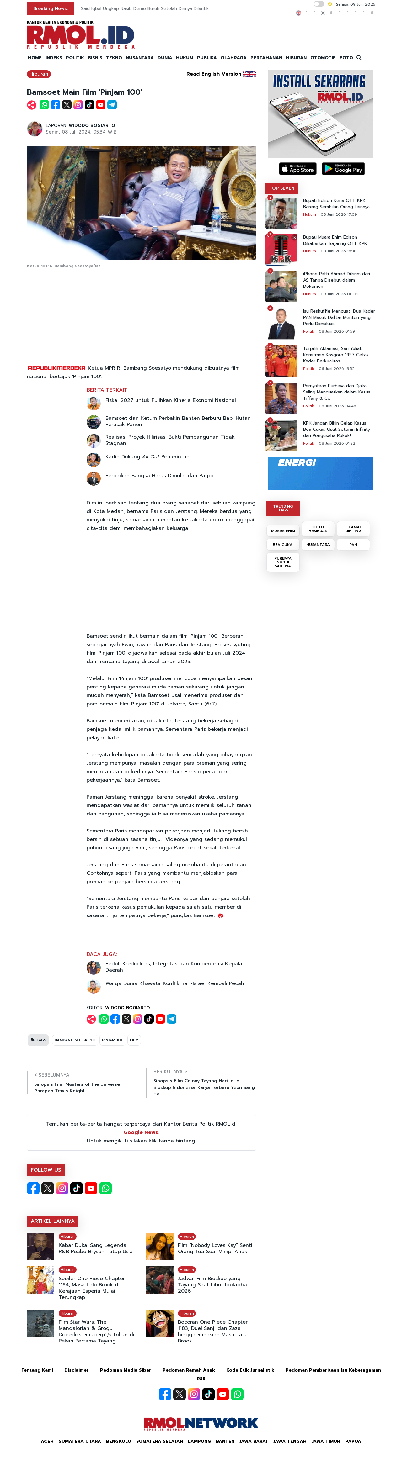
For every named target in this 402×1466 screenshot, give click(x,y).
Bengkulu (118, 1441)
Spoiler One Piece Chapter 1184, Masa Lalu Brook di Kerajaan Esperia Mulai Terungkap (92, 1287)
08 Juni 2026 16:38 (338, 251)
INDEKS (54, 58)
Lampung (199, 1441)
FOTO (346, 58)
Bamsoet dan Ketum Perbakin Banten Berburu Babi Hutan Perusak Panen (178, 421)
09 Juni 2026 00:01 (339, 294)
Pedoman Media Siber (125, 1370)
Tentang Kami (37, 1370)
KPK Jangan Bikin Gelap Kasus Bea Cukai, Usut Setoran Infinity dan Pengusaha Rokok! (336, 429)
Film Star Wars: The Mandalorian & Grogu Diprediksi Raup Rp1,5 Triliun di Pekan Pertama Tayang (96, 1331)
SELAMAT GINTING (353, 529)
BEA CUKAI (283, 544)
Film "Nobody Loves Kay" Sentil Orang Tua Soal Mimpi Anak (216, 1248)
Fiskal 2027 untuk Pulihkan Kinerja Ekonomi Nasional (170, 400)
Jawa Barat (253, 1441)
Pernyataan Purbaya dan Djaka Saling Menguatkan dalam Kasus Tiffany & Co (336, 392)
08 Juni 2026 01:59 (337, 331)
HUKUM (184, 58)
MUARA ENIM (283, 531)
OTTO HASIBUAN (318, 529)
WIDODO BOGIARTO (92, 125)
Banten (225, 1441)
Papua (353, 1441)
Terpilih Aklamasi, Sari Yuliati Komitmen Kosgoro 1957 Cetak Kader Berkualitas (336, 354)
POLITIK (75, 58)
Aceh (47, 1441)
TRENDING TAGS (283, 508)
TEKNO (114, 58)
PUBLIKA (207, 58)
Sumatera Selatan (159, 1441)
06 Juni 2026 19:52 (337, 369)
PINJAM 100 (113, 1040)
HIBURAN (296, 58)
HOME (35, 58)
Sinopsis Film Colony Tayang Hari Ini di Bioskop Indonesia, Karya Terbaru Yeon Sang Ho (204, 1087)
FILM (134, 1040)
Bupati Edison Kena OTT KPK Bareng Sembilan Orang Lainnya (336, 204)
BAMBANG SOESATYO (75, 1040)
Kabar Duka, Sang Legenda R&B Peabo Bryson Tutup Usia (96, 1248)
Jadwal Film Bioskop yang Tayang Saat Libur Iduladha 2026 (212, 1284)
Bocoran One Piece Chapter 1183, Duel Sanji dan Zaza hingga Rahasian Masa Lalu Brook (213, 1331)
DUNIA (165, 58)
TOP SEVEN (281, 188)
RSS (201, 1378)
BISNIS (95, 58)
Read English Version (213, 74)
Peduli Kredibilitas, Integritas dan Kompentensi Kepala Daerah (173, 967)
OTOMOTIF (323, 58)
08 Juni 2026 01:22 (337, 443)
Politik (308, 331)
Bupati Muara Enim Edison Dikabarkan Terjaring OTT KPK (335, 240)
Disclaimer (76, 1370)
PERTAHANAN (266, 58)
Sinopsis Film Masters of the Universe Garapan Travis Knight (77, 1087)
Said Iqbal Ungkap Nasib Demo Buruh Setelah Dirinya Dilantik (145, 8)
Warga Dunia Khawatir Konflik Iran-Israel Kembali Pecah (174, 983)
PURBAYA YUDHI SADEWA (283, 562)
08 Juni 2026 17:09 (339, 214)
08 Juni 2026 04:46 (337, 406)
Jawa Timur (326, 1441)
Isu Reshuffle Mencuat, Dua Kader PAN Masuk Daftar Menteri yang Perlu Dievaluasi (339, 317)
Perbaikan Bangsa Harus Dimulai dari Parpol (160, 475)
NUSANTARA (140, 58)
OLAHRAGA (234, 58)
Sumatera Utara (80, 1441)
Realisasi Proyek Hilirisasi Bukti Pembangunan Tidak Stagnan (170, 440)
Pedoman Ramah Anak (189, 1370)
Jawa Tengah (290, 1441)
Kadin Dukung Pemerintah (147, 457)
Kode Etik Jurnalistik (250, 1370)
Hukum (309, 214)
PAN (353, 544)
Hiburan (38, 74)
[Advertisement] (141, 317)
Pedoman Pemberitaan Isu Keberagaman (333, 1370)
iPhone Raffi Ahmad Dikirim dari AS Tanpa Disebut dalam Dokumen (336, 280)
